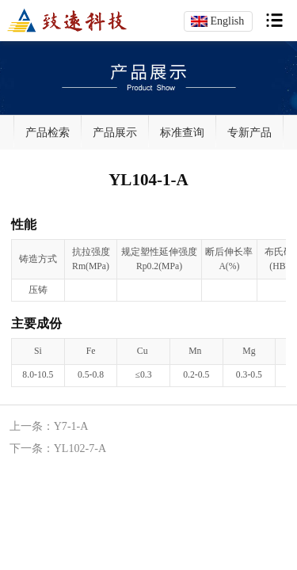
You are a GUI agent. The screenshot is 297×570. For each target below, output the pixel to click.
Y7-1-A (71, 426)
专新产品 (249, 132)
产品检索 (47, 132)
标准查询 (182, 132)
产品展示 (115, 132)
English (227, 20)
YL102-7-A (80, 448)
